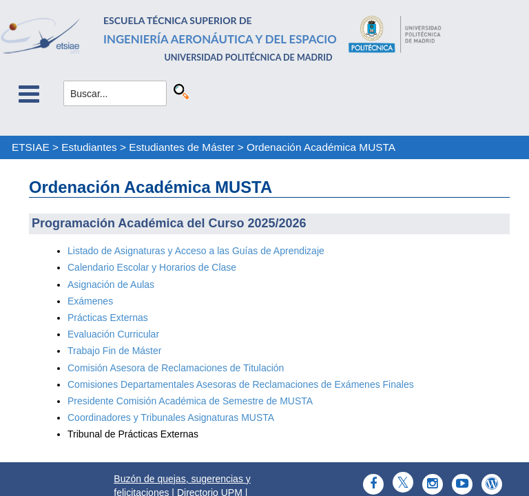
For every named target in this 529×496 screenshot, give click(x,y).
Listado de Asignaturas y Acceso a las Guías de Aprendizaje (196, 250)
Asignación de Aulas (112, 284)
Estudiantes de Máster (181, 147)
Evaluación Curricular (113, 334)
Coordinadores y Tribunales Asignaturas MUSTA (171, 417)
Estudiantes (88, 147)
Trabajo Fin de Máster (114, 350)
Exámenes (90, 301)
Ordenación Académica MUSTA (321, 147)
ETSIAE (31, 147)
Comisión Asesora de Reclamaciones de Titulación (176, 367)
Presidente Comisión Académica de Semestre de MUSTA (190, 400)
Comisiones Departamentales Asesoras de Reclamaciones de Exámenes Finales (241, 384)
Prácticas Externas (108, 317)
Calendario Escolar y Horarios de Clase (152, 267)
